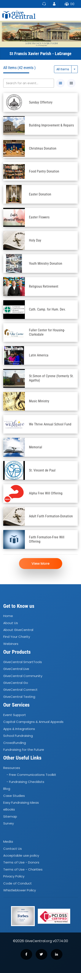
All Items (62, 69)
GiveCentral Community (22, 676)
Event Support (14, 715)
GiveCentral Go (15, 682)
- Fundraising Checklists (25, 781)
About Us (10, 623)
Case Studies (14, 795)
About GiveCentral (18, 630)
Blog (6, 788)
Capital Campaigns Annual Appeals (33, 722)
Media (8, 841)
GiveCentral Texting (19, 696)
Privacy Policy (13, 876)
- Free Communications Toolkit (31, 775)
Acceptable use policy (21, 855)
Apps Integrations (19, 729)
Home (8, 616)
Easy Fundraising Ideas (21, 802)
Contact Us (12, 848)
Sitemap (10, 816)
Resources (11, 768)
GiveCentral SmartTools (22, 662)
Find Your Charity (16, 637)
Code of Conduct (17, 883)
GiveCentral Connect (20, 690)
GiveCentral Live (16, 669)
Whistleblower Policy (19, 890)
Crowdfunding (14, 742)
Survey (8, 823)
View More (40, 563)
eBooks (9, 809)
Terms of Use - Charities (23, 869)
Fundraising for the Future (23, 749)
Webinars (10, 643)
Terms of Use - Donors (21, 862)
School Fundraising (18, 735)
